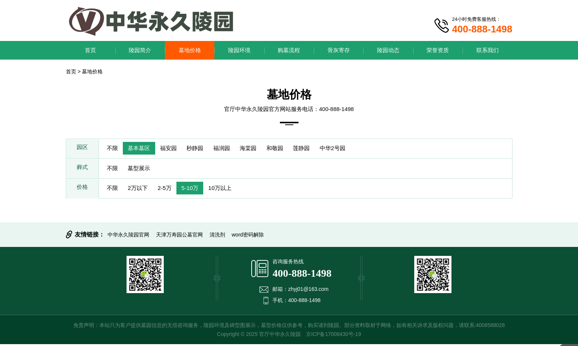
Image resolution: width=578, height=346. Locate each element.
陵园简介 (140, 50)
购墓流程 (289, 50)
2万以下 (141, 190)
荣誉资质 (438, 50)
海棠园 (262, 149)
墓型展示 (142, 169)
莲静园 (320, 149)
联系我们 (487, 50)
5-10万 (198, 190)
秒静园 (204, 149)
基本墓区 (142, 149)
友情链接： (90, 236)
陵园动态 (388, 50)
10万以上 (230, 190)
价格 (82, 190)
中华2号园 (353, 149)
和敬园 (291, 149)
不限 (113, 149)
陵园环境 (239, 50)
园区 (82, 149)
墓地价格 (190, 50)
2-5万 (170, 190)
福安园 (174, 149)
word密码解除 (248, 236)
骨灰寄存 (339, 50)
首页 (90, 50)
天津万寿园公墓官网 (179, 236)
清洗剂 (217, 236)
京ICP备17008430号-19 (333, 336)
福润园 (233, 149)
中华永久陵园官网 (128, 236)
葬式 (82, 169)
